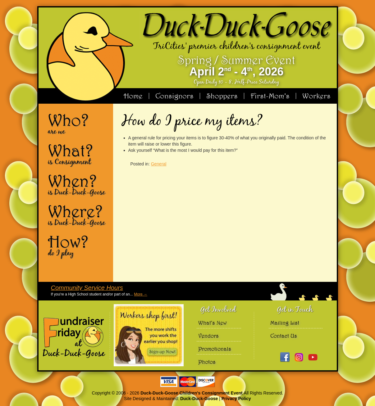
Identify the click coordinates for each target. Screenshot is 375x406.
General (159, 163)
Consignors (174, 96)
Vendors (208, 335)
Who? (78, 123)
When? (78, 184)
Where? (78, 215)
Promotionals (214, 348)
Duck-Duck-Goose (199, 398)
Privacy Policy (236, 398)
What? (78, 154)
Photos (207, 362)
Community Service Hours (87, 287)
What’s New (212, 322)
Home (133, 96)
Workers (316, 96)
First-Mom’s (270, 96)
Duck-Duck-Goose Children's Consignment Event (192, 392)
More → (140, 294)
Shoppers (222, 96)
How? (78, 245)
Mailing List (284, 322)
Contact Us (283, 335)
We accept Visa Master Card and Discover (187, 381)
